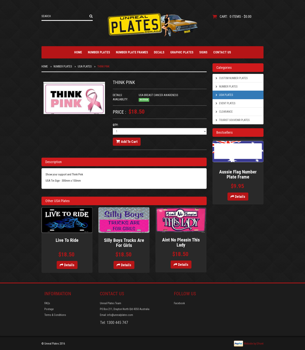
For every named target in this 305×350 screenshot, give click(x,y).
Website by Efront (254, 343)
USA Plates (85, 66)
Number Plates (99, 52)
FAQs (47, 303)
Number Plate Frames (132, 52)
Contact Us (222, 52)
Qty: (115, 124)
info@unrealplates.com (120, 314)
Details (67, 265)
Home (78, 52)
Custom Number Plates (232, 78)
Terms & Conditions (55, 314)
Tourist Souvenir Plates (233, 120)
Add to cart (127, 141)
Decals (159, 52)
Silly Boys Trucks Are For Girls (124, 243)
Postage (49, 309)
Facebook (179, 303)
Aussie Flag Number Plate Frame (238, 174)
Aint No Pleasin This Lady (181, 242)
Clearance (224, 111)
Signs (203, 52)
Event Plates (225, 103)
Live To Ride (67, 240)
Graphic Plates (181, 52)
